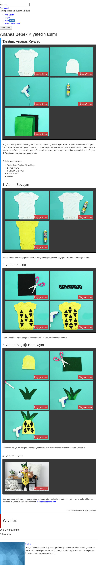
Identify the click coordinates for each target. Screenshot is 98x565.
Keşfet (7, 18)
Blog (10, 20)
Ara (1, 4)
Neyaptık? (4, 8)
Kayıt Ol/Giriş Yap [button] (12, 23)
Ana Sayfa (9, 15)
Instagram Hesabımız (46, 502)
